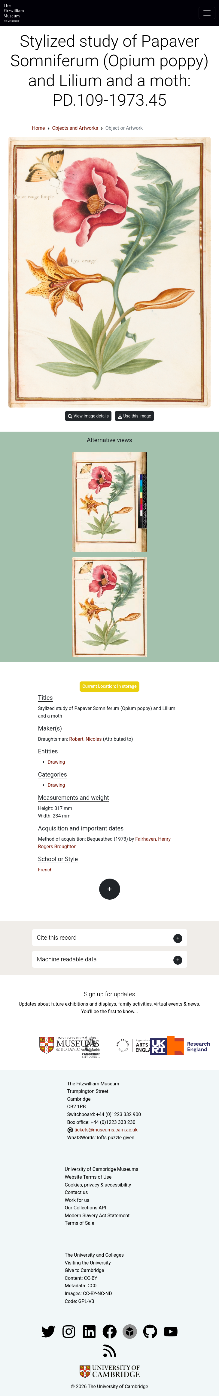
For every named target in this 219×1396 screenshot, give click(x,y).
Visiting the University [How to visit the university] (88, 1263)
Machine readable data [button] (67, 959)
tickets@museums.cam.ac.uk (105, 1130)
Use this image (134, 416)
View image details (88, 416)
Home (38, 128)
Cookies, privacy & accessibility (98, 1185)
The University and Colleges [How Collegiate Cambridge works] (94, 1255)
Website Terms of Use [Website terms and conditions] (88, 1177)
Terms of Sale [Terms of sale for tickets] (79, 1223)
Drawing (56, 762)
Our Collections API (85, 1208)
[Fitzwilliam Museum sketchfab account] (130, 1331)
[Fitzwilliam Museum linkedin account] (110, 1331)
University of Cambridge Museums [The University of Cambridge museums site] (101, 1169)
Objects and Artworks (75, 128)
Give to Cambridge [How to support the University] (84, 1270)
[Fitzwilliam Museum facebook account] (90, 1331)
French (45, 870)
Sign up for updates (109, 994)
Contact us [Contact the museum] (76, 1192)
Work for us (77, 1200)
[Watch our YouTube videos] (170, 1331)
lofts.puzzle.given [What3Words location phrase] (115, 1137)
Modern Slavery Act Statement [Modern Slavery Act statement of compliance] (97, 1215)
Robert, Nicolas (86, 739)
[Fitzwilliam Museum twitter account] (49, 1331)
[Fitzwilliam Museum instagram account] (69, 1331)
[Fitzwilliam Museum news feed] (109, 1350)
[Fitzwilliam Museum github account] (151, 1331)
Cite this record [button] (57, 937)
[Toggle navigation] (207, 13)
